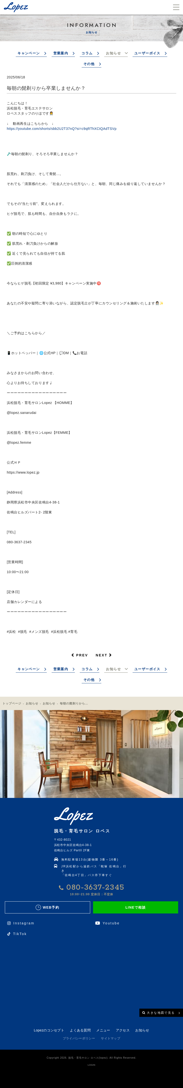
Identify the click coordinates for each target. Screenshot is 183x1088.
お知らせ (113, 53)
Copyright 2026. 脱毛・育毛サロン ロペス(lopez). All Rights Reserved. (91, 1057)
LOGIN (91, 1064)
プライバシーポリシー (79, 1038)
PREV (82, 655)
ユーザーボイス (147, 53)
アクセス (123, 1030)
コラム (87, 53)
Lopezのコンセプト (49, 1030)
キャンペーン (28, 53)
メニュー (103, 1030)
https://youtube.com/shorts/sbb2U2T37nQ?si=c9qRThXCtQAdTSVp (62, 129)
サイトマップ (110, 1038)
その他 (89, 64)
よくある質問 (80, 1030)
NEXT (102, 655)
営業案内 (60, 53)
